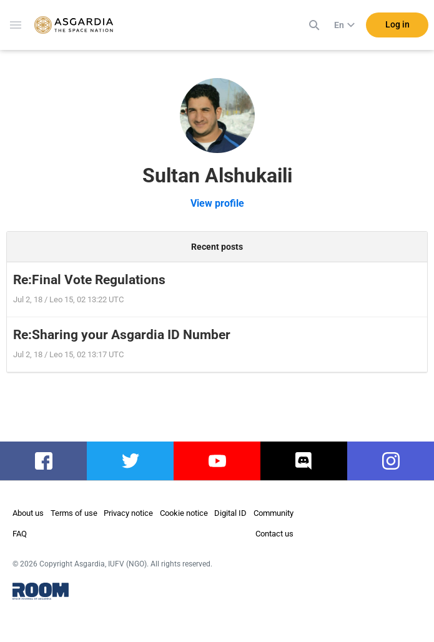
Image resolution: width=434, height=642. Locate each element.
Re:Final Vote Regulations (89, 279)
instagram (390, 461)
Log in (397, 24)
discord (304, 461)
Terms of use (74, 513)
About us (28, 513)
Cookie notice (184, 513)
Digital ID (230, 513)
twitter (130, 461)
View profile (217, 203)
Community (273, 513)
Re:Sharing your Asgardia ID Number (121, 334)
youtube (217, 461)
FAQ (19, 533)
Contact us (274, 533)
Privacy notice (128, 513)
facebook (43, 461)
